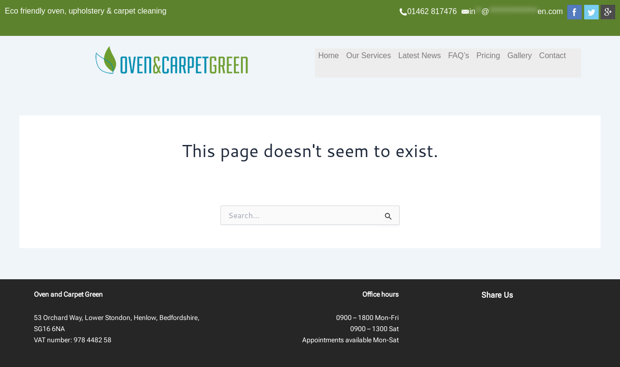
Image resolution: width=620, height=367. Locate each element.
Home (328, 55)
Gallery (519, 55)
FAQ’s (458, 55)
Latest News (419, 55)
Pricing (488, 55)
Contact (552, 55)
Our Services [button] (368, 55)
